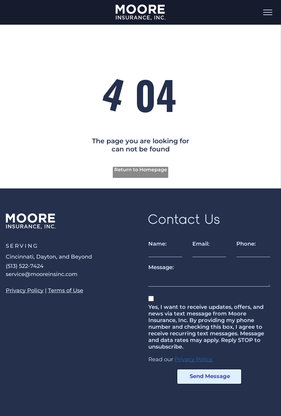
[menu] (268, 12)
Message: (161, 267)
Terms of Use (65, 290)
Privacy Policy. (194, 359)
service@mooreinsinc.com (41, 274)
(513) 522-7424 (24, 266)
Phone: (246, 244)
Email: (200, 244)
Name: (157, 244)
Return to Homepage (140, 169)
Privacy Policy (24, 290)
